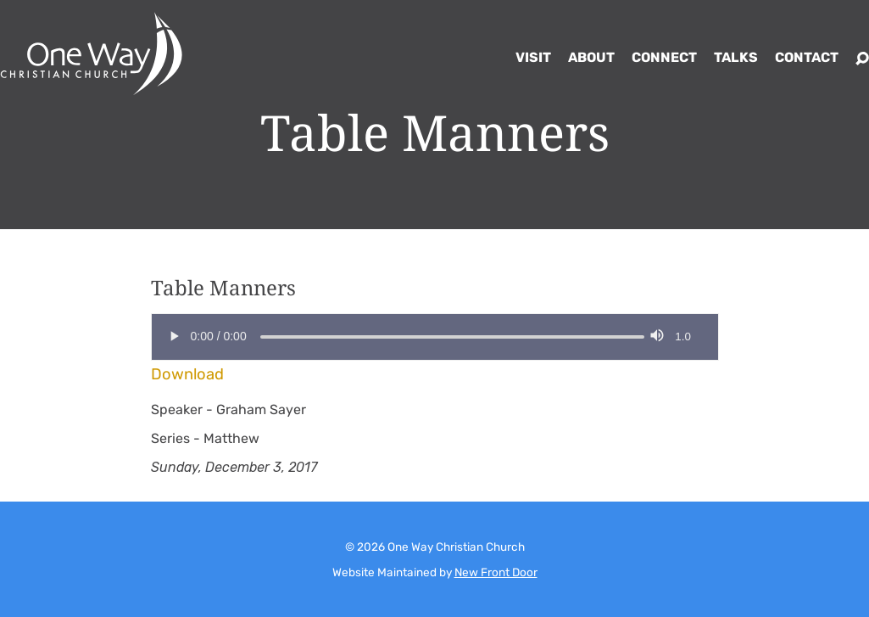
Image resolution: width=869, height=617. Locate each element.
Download (187, 374)
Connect (664, 57)
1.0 (683, 336)
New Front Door (496, 572)
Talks (736, 57)
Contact (806, 57)
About (591, 57)
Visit (533, 57)
